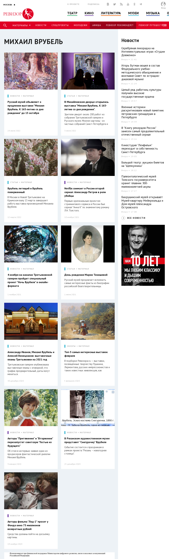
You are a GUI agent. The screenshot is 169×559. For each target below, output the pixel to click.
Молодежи (80, 25)
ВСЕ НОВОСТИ (136, 217)
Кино (89, 13)
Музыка (153, 13)
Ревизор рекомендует (119, 25)
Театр (72, 13)
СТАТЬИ (71, 96)
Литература (111, 13)
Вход (163, 8)
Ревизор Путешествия (152, 25)
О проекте (73, 4)
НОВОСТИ (15, 96)
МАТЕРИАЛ (28, 96)
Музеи (133, 13)
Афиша (96, 25)
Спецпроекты (60, 25)
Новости (40, 25)
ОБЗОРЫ (71, 346)
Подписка (93, 4)
